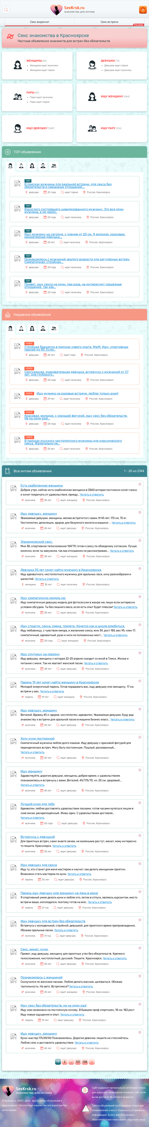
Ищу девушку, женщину (39, 514)
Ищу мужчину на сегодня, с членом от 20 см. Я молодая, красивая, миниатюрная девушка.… (74, 235)
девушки (108, 60)
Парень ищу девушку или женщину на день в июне (59, 893)
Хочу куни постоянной (38, 738)
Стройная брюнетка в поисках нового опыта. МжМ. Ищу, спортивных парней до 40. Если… (76, 348)
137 (78, 1062)
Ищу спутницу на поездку (40, 654)
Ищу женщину (112, 96)
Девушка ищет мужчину (118, 70)
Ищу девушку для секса (39, 865)
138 (85, 1062)
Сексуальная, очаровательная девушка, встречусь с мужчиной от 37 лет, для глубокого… (76, 373)
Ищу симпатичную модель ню (43, 598)
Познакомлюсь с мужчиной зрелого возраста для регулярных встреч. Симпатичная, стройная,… (77, 260)
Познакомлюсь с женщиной (41, 977)
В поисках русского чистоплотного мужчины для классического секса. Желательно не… (73, 442)
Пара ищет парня (39, 102)
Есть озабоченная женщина (42, 485)
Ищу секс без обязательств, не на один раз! (54, 1005)
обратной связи (136, 1119)
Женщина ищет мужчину (44, 65)
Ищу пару (108, 128)
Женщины (34, 60)
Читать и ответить (92, 494)
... (71, 1062)
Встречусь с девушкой (38, 837)
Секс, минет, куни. (35, 949)
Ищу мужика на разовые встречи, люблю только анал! (77, 393)
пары (30, 92)
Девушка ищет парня (116, 65)
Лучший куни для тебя (38, 804)
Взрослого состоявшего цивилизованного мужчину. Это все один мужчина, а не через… (74, 210)
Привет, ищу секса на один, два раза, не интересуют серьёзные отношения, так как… (73, 285)
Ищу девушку (37, 128)
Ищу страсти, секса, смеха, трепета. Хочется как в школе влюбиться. (73, 626)
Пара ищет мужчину (41, 97)
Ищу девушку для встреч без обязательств (53, 921)
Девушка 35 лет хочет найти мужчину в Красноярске (61, 570)
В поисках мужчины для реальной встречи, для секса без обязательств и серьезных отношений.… (68, 185)
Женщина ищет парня (42, 70)
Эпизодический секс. (37, 542)
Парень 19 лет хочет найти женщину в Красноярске (60, 682)
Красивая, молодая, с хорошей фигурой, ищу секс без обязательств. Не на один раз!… (75, 417)
